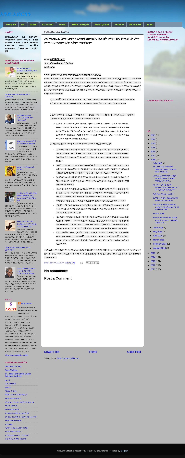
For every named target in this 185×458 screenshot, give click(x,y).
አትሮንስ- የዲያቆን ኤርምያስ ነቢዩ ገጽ (19, 402)
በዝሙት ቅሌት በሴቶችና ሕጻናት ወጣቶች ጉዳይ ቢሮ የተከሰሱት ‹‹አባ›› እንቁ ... (165, 220)
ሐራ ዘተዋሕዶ (10, 383)
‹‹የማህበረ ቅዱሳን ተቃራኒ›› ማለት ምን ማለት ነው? (25, 117)
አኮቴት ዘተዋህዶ (11, 406)
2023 (153, 135)
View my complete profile (16, 355)
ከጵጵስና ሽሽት (158, 213)
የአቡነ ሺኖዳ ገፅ (102, 24)
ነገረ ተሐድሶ (47, 24)
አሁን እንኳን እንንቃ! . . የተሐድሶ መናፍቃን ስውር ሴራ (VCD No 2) (26, 224)
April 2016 (158, 236)
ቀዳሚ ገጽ (10, 24)
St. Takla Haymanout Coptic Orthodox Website (18, 375)
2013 (153, 261)
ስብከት (33, 24)
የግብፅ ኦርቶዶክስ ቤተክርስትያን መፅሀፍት (20, 417)
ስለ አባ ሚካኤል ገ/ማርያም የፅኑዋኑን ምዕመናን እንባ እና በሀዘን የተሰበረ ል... (164, 169)
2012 (153, 265)
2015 (153, 253)
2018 (153, 151)
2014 (153, 257)
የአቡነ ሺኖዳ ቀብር (12, 409)
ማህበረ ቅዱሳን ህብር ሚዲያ (16, 395)
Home (93, 351)
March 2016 (159, 240)
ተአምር (62, 24)
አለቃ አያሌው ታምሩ (13, 398)
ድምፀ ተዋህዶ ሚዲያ (13, 431)
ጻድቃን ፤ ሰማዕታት (80, 24)
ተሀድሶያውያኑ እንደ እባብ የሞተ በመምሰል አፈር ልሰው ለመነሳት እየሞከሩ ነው (27, 197)
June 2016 (158, 227)
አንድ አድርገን (15, 13)
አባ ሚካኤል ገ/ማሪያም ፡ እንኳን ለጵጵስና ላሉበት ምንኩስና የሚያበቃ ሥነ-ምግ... (164, 178)
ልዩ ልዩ (149, 24)
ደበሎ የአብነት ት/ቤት (13, 420)
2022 (153, 139)
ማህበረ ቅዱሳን (10, 391)
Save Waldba (11, 370)
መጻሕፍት (119, 24)
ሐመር (7, 380)
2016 (153, 159)
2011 (153, 269)
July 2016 (158, 163)
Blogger (124, 451)
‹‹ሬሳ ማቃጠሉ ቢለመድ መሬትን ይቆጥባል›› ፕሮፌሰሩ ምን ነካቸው (26, 271)
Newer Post (51, 351)
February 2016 (160, 244)
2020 (153, 143)
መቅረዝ (8, 387)
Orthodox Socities (13, 366)
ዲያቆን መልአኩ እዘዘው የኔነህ (16, 428)
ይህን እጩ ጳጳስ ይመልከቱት (163, 194)
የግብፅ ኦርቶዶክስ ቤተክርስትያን (17, 413)
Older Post (134, 351)
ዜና (22, 24)
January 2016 (159, 248)
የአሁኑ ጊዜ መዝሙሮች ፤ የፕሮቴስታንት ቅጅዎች (26, 142)
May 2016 (158, 232)
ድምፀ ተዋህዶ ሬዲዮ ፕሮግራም (17, 435)
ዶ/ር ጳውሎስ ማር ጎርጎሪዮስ (15, 439)
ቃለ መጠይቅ (135, 24)
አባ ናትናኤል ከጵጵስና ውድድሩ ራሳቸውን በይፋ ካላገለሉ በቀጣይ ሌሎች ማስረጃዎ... (166, 207)
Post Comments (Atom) (67, 358)
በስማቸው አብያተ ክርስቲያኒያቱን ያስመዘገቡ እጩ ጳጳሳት (165, 199)
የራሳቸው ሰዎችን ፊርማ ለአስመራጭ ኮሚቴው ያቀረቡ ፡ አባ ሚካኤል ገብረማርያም (165, 187)
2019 (153, 147)
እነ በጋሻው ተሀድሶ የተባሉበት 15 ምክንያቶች (27, 69)
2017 (153, 155)
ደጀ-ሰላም (9, 424)
